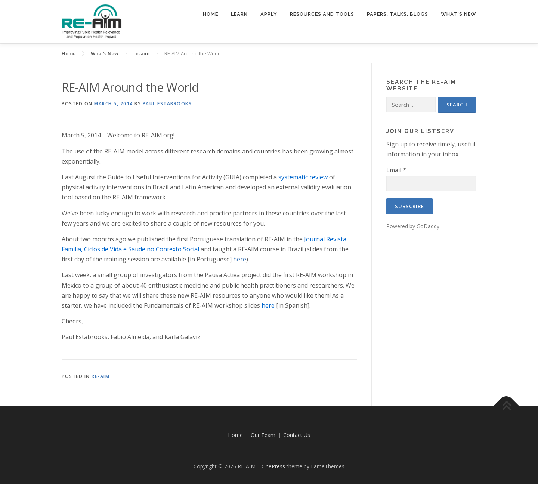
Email (396, 170)
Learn (239, 14)
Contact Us (296, 434)
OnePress (273, 466)
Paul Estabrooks (167, 103)
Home (210, 14)
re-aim (100, 376)
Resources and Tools (322, 14)
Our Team (263, 434)
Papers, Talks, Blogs (397, 14)
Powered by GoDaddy (412, 226)
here (239, 259)
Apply (268, 14)
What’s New (458, 14)
